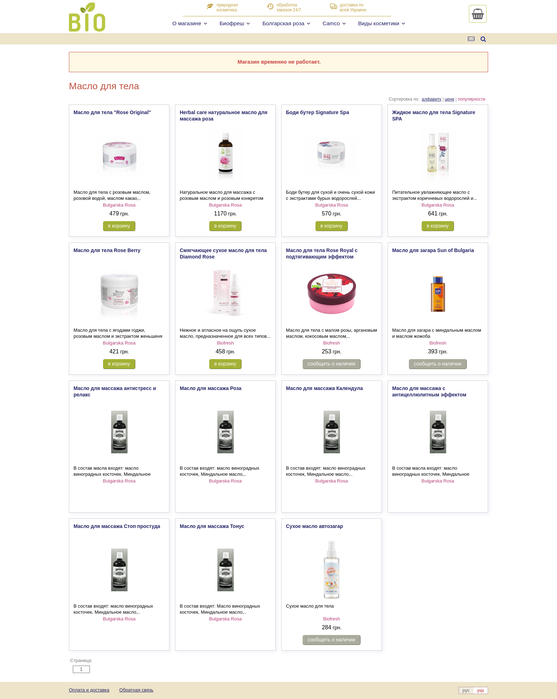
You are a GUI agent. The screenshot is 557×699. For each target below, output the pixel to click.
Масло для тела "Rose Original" (112, 112)
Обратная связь (136, 690)
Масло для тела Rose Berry (107, 250)
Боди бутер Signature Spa (317, 112)
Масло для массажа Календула (324, 388)
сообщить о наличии (331, 364)
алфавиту (431, 99)
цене (449, 99)
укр (480, 690)
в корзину (119, 226)
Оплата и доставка (89, 690)
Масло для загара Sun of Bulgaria (433, 250)
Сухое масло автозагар (314, 526)
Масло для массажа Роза (211, 388)
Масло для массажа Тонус (212, 526)
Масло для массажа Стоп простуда (117, 526)
